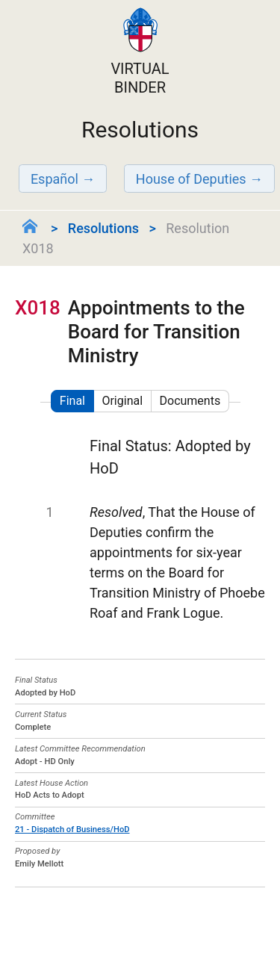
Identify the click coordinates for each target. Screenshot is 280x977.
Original (122, 401)
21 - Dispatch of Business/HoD (72, 829)
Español (54, 179)
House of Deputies (191, 179)
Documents (190, 401)
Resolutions (103, 228)
